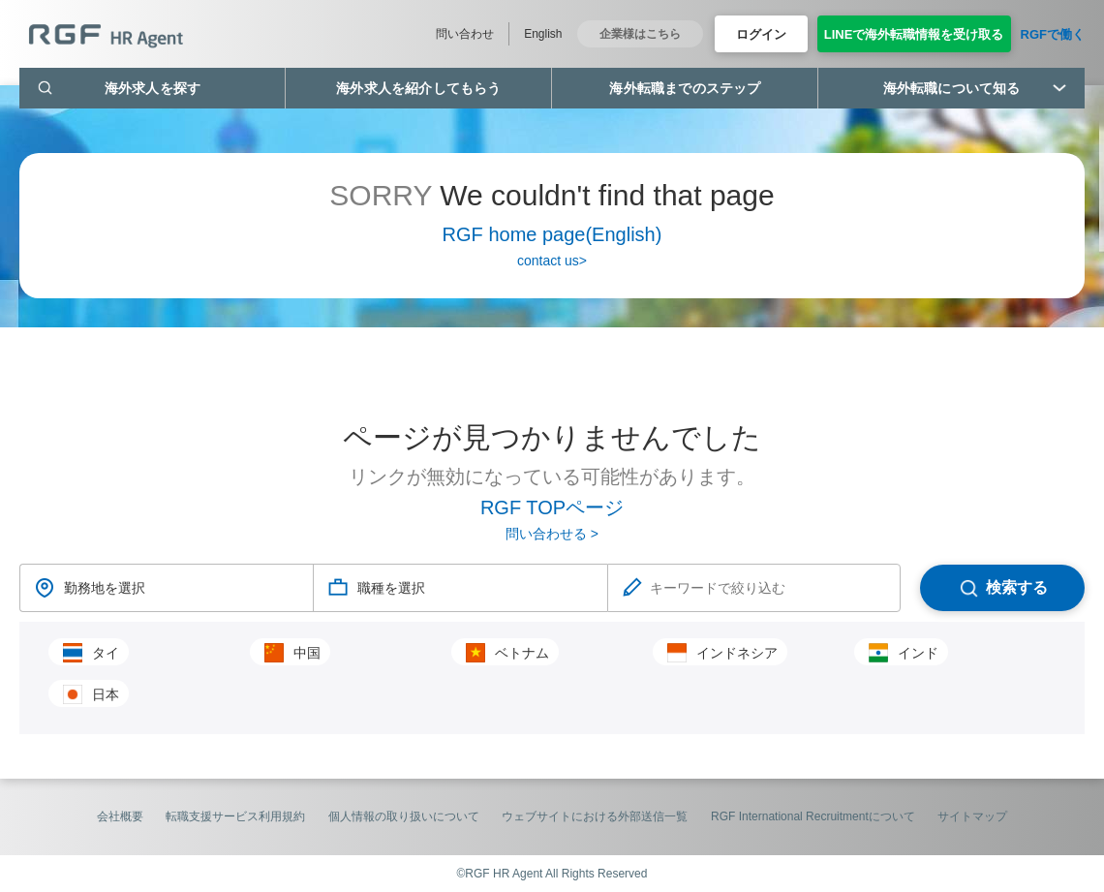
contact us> (552, 260)
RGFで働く (1053, 34)
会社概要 (120, 816)
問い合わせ (465, 34)
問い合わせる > (552, 533)
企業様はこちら (640, 34)
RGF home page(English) (552, 234)
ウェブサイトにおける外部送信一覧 (595, 816)
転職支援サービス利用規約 (235, 816)
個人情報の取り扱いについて (403, 816)
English (543, 34)
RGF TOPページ (552, 507)
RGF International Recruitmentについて (813, 816)
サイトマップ (972, 816)
